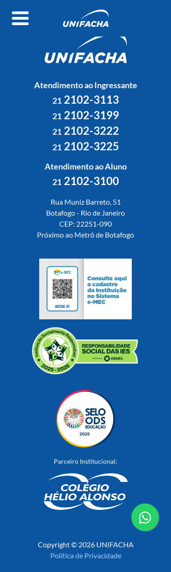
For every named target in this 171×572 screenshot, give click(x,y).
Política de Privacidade (85, 555)
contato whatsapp (145, 521)
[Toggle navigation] (20, 18)
